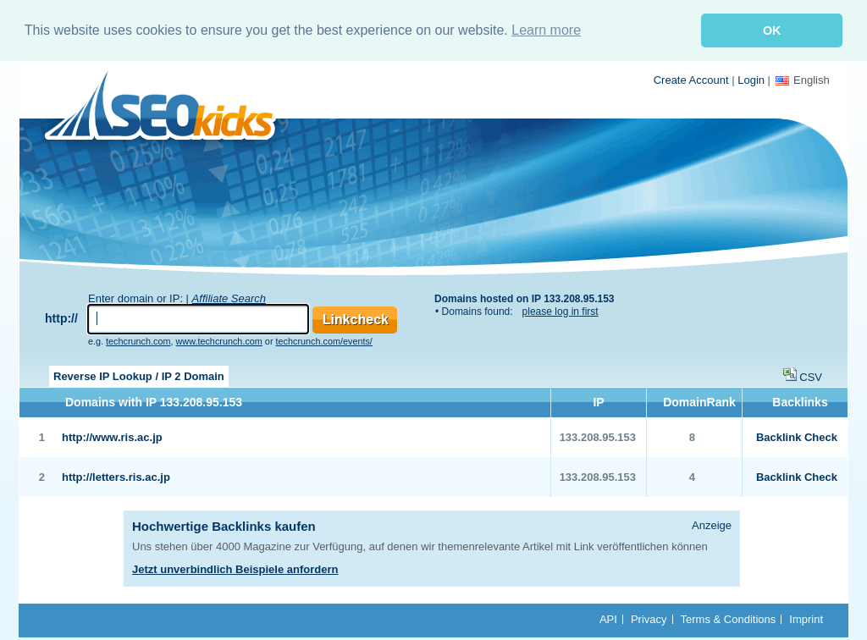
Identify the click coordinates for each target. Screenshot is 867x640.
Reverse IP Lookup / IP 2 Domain (138, 375)
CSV (810, 376)
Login (751, 79)
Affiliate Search (229, 297)
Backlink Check (796, 436)
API (608, 618)
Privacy (649, 618)
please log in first (560, 311)
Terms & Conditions (728, 618)
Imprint (806, 618)
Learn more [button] (546, 30)
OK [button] (772, 30)
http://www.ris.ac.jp (112, 436)
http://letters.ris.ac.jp (116, 476)
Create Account (691, 79)
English (803, 79)
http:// (61, 317)
